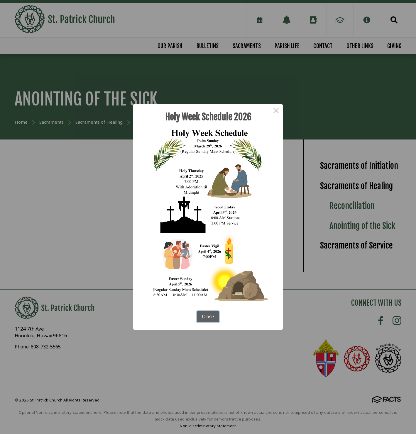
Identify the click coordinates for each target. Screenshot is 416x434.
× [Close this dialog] (276, 111)
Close (208, 316)
